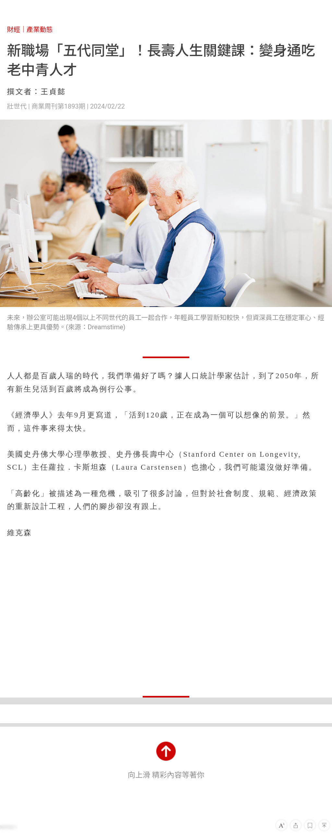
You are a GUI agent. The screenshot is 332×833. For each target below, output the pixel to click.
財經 (13, 29)
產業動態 (40, 29)
